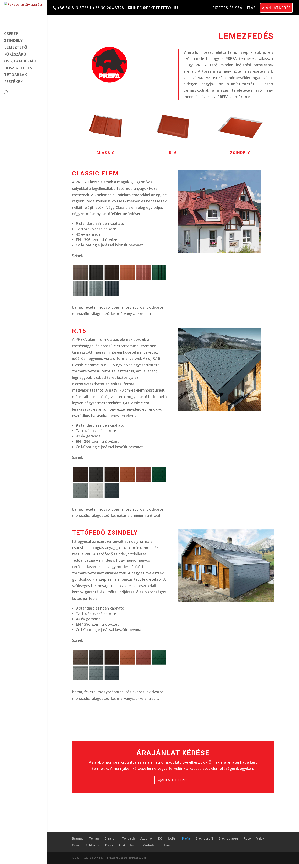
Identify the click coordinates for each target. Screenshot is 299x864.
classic (105, 153)
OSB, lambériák (20, 61)
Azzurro (146, 838)
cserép (11, 34)
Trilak (109, 845)
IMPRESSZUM (137, 857)
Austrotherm (128, 845)
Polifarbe (92, 845)
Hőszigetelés (18, 68)
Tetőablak (15, 75)
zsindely (240, 153)
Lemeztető (15, 48)
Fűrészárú (15, 55)
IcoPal (172, 838)
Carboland (150, 845)
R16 (173, 153)
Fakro (76, 845)
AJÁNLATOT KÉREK (173, 780)
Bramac (77, 838)
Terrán (94, 838)
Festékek (13, 82)
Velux (260, 838)
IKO (159, 838)
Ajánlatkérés (276, 7)
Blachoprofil (204, 838)
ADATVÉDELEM (118, 857)
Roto (247, 838)
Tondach (128, 838)
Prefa (186, 838)
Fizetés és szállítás (234, 7)
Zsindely (13, 41)
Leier (167, 845)
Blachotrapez (228, 838)
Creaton (110, 838)
